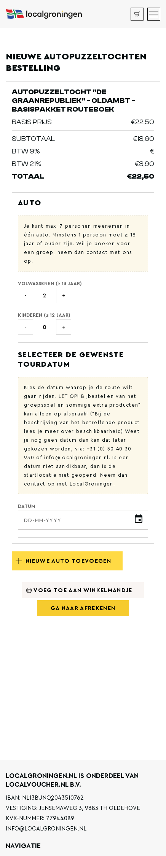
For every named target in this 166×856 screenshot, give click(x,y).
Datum (26, 506)
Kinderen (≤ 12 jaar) (44, 315)
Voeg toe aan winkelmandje (79, 590)
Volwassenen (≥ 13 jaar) (50, 283)
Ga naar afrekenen (83, 608)
